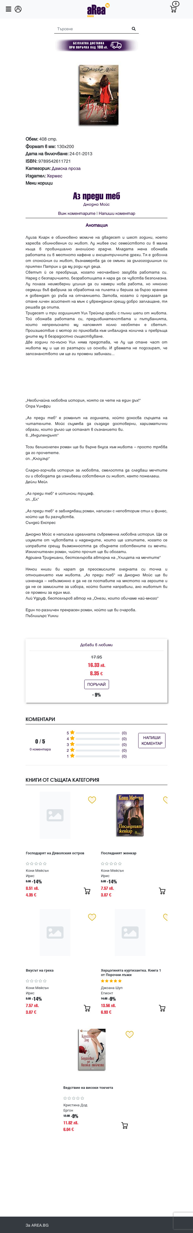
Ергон (68, 1110)
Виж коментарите (76, 213)
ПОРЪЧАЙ (96, 684)
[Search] (89, 29)
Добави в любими (96, 645)
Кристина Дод (75, 1105)
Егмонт (107, 993)
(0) (124, 733)
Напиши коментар (117, 213)
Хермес (54, 176)
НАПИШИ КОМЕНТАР (152, 740)
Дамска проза (66, 168)
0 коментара (40, 749)
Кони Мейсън (37, 870)
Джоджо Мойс (96, 204)
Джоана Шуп (112, 988)
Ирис (30, 876)
